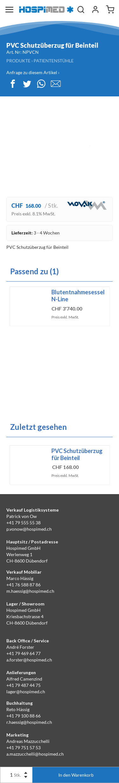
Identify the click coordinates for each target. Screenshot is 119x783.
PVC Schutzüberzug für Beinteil (76, 454)
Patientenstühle (54, 60)
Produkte (18, 60)
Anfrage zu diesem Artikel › (32, 72)
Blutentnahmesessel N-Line (78, 296)
